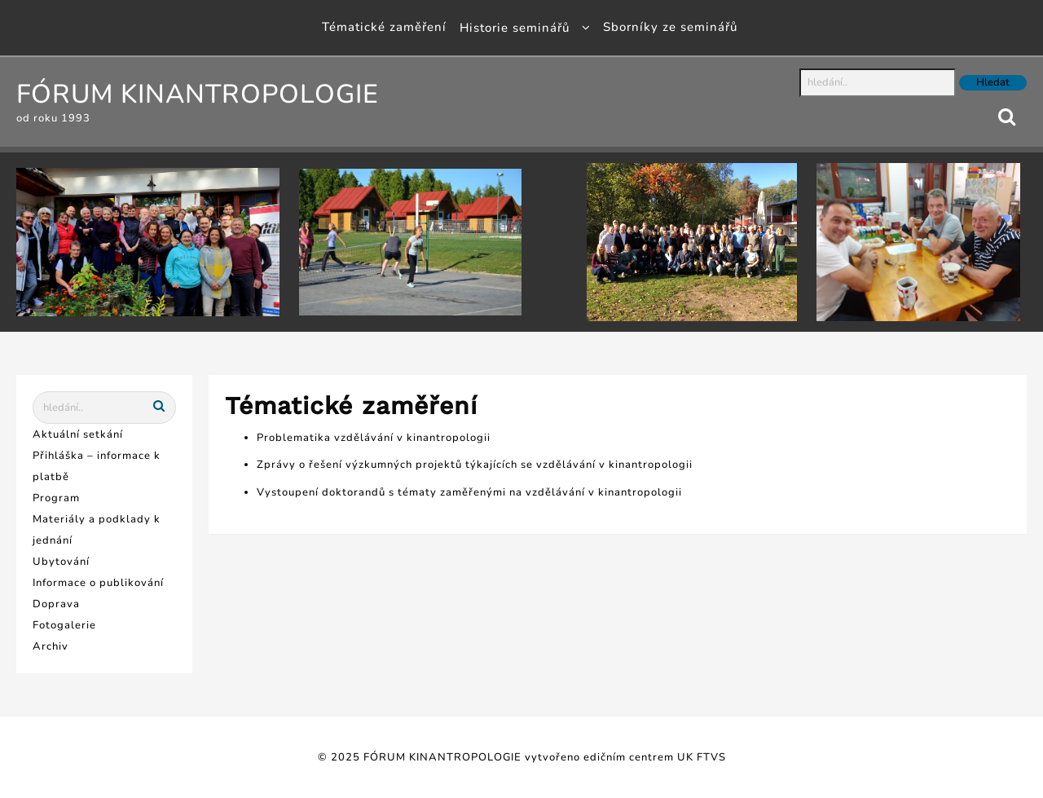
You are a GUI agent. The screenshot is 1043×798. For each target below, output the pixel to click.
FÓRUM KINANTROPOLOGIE (197, 94)
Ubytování (61, 561)
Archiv (50, 646)
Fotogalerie (64, 625)
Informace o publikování (98, 582)
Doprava (56, 604)
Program (56, 498)
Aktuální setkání (78, 434)
